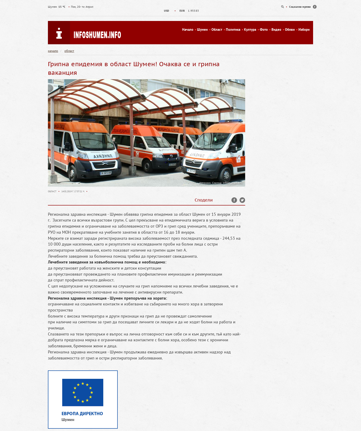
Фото (264, 29)
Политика (233, 29)
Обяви (290, 29)
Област (216, 29)
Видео (276, 29)
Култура (250, 29)
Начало (187, 29)
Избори (304, 29)
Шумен (202, 29)
